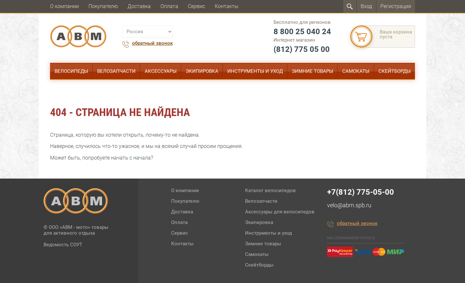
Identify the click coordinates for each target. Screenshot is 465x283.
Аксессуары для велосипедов (280, 212)
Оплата (169, 6)
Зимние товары (312, 71)
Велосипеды (71, 71)
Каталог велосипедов (270, 190)
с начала (140, 158)
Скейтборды (394, 71)
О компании (64, 6)
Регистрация (395, 6)
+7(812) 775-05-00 (360, 192)
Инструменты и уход (255, 71)
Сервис (196, 6)
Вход (366, 6)
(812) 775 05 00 (302, 49)
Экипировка (202, 71)
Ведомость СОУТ (63, 245)
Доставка (139, 6)
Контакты (226, 6)
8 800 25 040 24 (302, 31)
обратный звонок (152, 43)
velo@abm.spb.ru (349, 205)
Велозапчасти (116, 71)
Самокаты (355, 71)
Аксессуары (161, 71)
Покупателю (103, 6)
